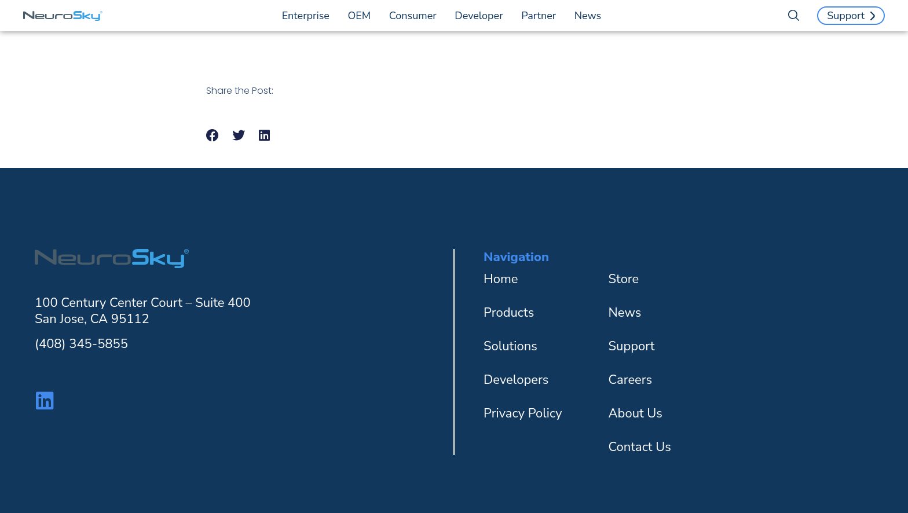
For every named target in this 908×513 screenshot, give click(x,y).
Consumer (415, 16)
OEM (362, 16)
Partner (541, 16)
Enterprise (308, 16)
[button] (212, 135)
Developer (481, 16)
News (587, 16)
